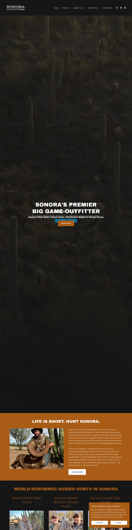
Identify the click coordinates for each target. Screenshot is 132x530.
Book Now (66, 223)
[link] (15, 8)
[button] (66, 8)
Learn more (77, 472)
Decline (100, 522)
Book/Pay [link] (107, 8)
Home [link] (56, 8)
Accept (119, 522)
